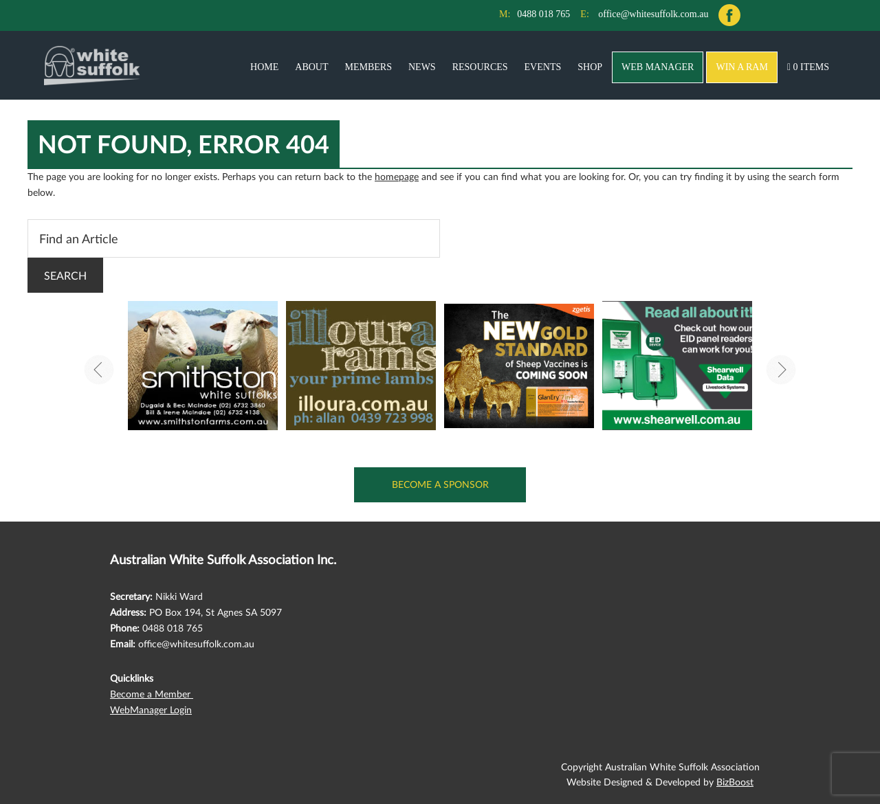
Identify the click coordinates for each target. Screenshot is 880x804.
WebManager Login (151, 709)
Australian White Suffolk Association (92, 65)
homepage (397, 176)
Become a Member (151, 694)
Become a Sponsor (440, 484)
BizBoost (735, 782)
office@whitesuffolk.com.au (653, 14)
